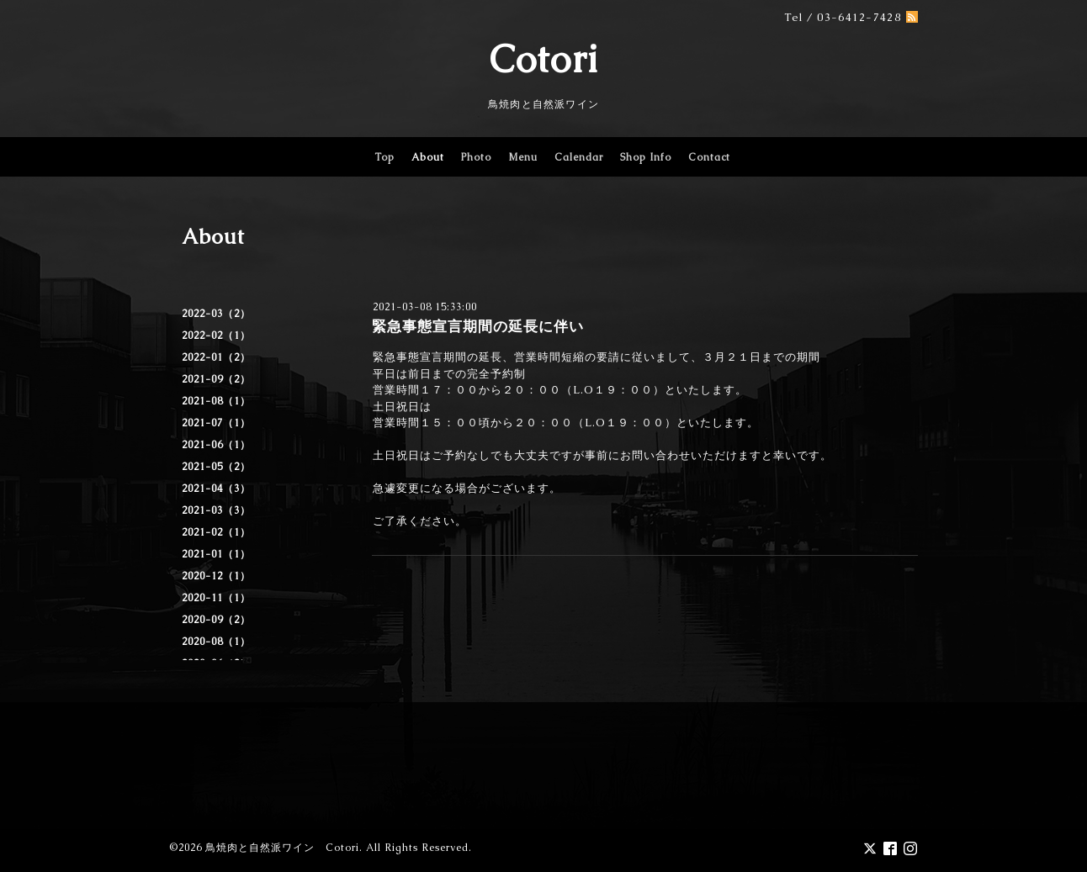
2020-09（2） (216, 619)
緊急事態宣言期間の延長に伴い (478, 326)
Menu (523, 157)
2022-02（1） (216, 335)
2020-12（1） (216, 576)
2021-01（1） (216, 554)
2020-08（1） (216, 641)
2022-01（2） (216, 357)
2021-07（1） (216, 423)
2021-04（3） (216, 488)
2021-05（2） (216, 466)
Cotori (544, 58)
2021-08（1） (216, 401)
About (427, 157)
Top (384, 157)
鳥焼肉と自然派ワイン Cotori (282, 847)
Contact (709, 157)
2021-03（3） (216, 510)
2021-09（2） (216, 379)
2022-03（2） (216, 313)
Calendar (578, 157)
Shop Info (645, 157)
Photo (476, 157)
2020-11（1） (216, 598)
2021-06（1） (216, 445)
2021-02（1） (216, 532)
